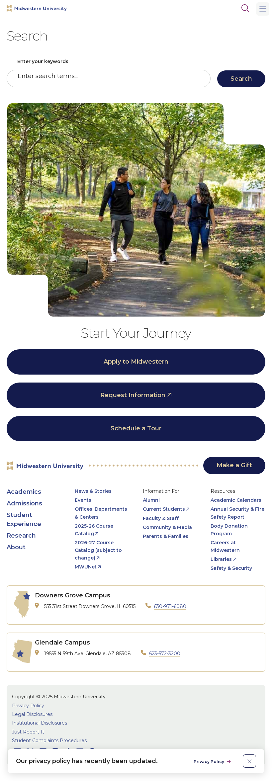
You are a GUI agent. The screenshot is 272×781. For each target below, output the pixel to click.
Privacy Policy (28, 706)
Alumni (151, 500)
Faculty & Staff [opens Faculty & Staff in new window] (161, 518)
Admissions (24, 503)
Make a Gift (234, 465)
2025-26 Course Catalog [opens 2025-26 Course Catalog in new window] (94, 530)
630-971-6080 (170, 606)
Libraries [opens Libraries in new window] (221, 559)
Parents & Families (165, 536)
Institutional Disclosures (39, 723)
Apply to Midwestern (136, 361)
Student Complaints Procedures (49, 740)
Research (21, 535)
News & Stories (93, 491)
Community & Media (167, 527)
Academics (24, 491)
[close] (249, 761)
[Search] (245, 8)
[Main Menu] (262, 9)
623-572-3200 (164, 653)
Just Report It (28, 732)
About (16, 547)
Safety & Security (231, 568)
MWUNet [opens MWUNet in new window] (86, 567)
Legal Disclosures (32, 714)
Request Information (132, 395)
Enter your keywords (42, 61)
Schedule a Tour (136, 428)
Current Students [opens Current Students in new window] (164, 509)
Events (83, 500)
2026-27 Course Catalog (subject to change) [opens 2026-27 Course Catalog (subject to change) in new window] (98, 550)
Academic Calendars (236, 500)
